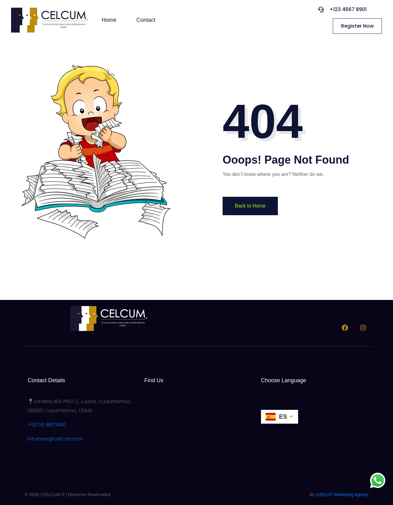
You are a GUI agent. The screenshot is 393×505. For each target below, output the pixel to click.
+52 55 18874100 (47, 424)
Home (109, 20)
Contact (145, 20)
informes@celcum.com (55, 438)
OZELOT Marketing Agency (342, 494)
